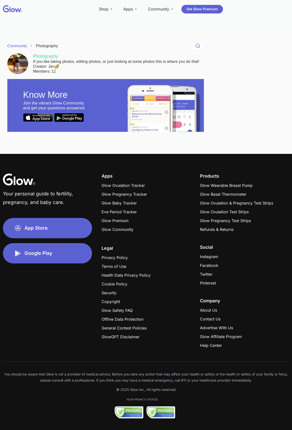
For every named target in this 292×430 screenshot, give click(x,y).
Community (17, 46)
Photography (47, 46)
